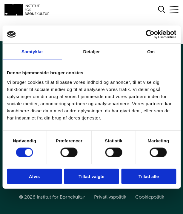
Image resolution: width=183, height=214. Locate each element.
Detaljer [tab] (91, 51)
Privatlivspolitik (110, 197)
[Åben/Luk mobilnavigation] (174, 10)
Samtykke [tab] (32, 51)
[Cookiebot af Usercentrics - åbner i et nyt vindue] (150, 34)
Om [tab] (151, 51)
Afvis (34, 176)
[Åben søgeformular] (161, 10)
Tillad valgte (91, 176)
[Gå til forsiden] (27, 10)
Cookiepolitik (149, 197)
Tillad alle (149, 176)
